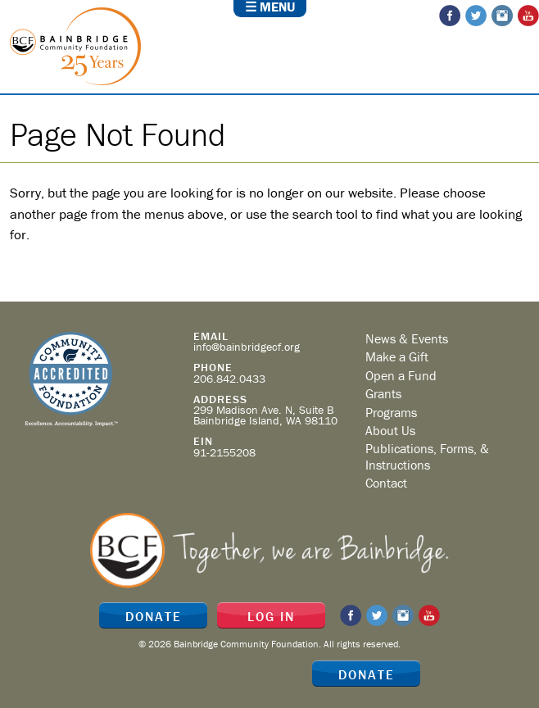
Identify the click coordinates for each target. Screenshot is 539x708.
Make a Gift (396, 356)
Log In (271, 616)
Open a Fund (401, 375)
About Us (390, 430)
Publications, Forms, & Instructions (427, 456)
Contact (386, 482)
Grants (383, 393)
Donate (366, 674)
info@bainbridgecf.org (246, 346)
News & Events (406, 338)
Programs (391, 412)
